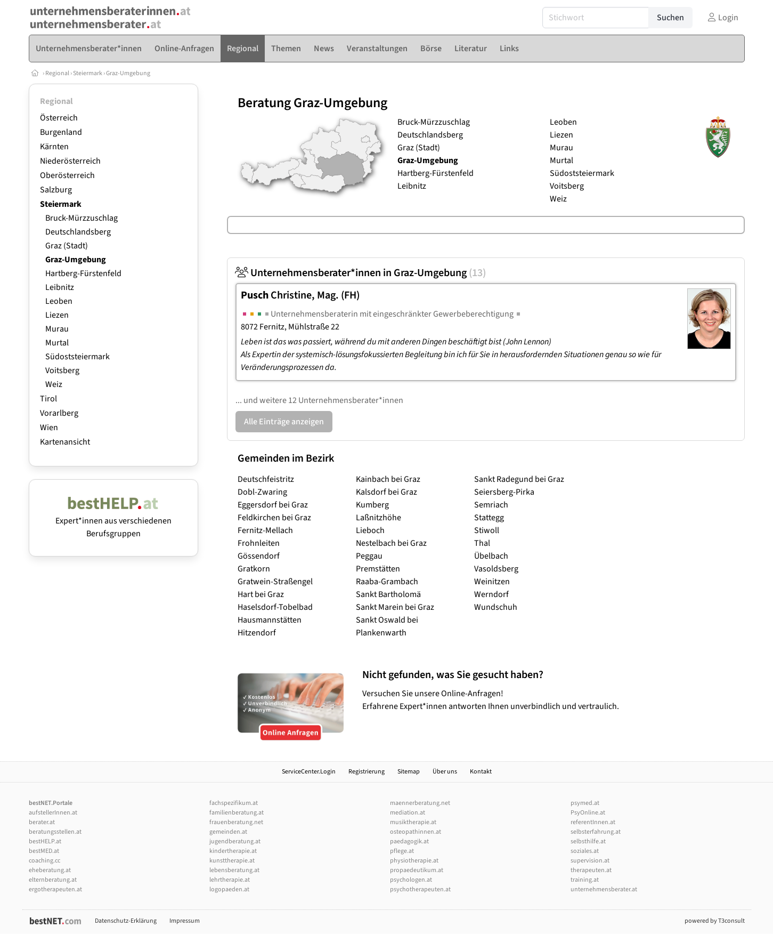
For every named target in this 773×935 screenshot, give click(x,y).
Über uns (445, 771)
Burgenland (61, 132)
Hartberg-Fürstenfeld (83, 273)
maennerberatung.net (420, 803)
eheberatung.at (50, 870)
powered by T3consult (715, 920)
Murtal (57, 343)
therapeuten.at (591, 870)
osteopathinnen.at (415, 831)
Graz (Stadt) (66, 246)
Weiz (53, 384)
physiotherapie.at (414, 860)
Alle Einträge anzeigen (284, 422)
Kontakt (481, 771)
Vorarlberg (59, 413)
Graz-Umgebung (128, 73)
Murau (57, 329)
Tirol (48, 399)
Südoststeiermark (77, 356)
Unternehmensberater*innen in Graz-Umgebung (360, 272)
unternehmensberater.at (604, 889)
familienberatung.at (236, 812)
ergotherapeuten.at (55, 889)
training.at (585, 879)
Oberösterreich (67, 175)
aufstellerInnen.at (53, 812)
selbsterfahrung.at (596, 831)
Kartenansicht (65, 442)
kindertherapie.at (233, 851)
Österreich (59, 118)
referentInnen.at (593, 822)
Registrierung (366, 771)
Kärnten (54, 146)
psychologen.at (411, 879)
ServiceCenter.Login (309, 771)
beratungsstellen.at (55, 831)
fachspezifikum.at (233, 803)
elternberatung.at (53, 879)
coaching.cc (44, 860)
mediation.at (407, 812)
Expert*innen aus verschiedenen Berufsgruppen (113, 520)
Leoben (58, 301)
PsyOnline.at (588, 812)
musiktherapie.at (413, 822)
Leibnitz (59, 287)
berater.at (42, 822)
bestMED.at (44, 851)
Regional (57, 73)
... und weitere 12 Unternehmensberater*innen (319, 400)
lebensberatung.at (234, 870)
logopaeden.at (229, 889)
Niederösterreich (70, 161)
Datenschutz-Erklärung (126, 920)
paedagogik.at (409, 841)
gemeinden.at (228, 831)
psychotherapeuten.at (420, 889)
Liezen (57, 315)
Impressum (184, 920)
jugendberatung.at (235, 841)
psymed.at (585, 803)
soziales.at (585, 851)
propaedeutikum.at (416, 870)
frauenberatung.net (236, 822)
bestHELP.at (45, 841)
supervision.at (590, 860)
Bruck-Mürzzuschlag (81, 218)
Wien (49, 427)
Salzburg (56, 190)
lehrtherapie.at (229, 879)
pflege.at (402, 851)
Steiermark (87, 73)
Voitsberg (62, 370)
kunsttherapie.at (232, 860)
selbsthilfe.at (588, 841)
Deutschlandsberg (78, 232)
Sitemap (408, 771)
